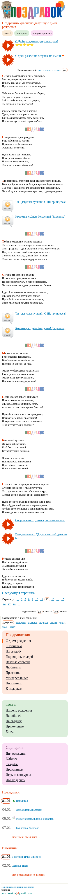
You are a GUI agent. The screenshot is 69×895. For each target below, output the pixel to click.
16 (4, 604)
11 (41, 599)
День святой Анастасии (29, 809)
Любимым (13, 667)
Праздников (14, 769)
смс (39, 70)
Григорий (17, 856)
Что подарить (15, 780)
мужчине (32, 622)
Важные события (18, 662)
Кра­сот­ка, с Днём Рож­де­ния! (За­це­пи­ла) (40, 216)
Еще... (10, 732)
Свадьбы (12, 764)
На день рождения (19, 710)
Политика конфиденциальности (17, 886)
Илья (27, 856)
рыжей (7, 33)
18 (14, 604)
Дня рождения (16, 753)
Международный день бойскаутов (35, 818)
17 (9, 604)
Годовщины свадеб (19, 657)
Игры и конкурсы (18, 775)
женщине (21, 622)
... (18, 599)
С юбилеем (14, 646)
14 (57, 599)
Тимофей (36, 856)
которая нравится (42, 33)
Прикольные (15, 726)
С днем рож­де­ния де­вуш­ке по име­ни (38, 55)
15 (62, 599)
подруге (43, 622)
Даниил (16, 865)
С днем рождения (18, 641)
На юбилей (14, 716)
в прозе (46, 70)
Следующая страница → (20, 593)
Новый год (22, 800)
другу (62, 622)
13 (52, 599)
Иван (25, 865)
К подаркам (14, 688)
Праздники (13, 673)
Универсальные (17, 678)
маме (4, 626)
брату (12, 626)
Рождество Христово (27, 827)
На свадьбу (14, 651)
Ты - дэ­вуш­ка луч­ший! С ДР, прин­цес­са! (40, 201)
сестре (53, 622)
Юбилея (11, 759)
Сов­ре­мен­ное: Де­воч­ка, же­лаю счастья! (40, 520)
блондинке (22, 33)
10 (36, 599)
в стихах (56, 70)
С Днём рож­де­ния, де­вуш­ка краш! (36, 41)
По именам (14, 683)
